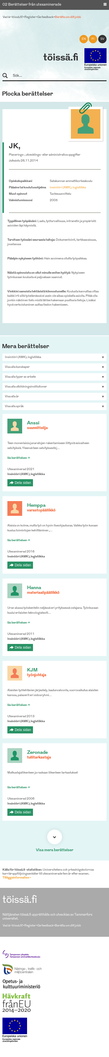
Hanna (34, 588)
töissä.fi (60, 58)
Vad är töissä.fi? (13, 17)
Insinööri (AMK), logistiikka (68, 187)
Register (30, 17)
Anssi (33, 423)
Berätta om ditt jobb (68, 17)
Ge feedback (45, 17)
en (84, 39)
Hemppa (36, 505)
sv (102, 39)
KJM (32, 670)
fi (93, 39)
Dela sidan (23, 483)
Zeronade (37, 752)
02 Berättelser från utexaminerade (31, 5)
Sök (7, 75)
